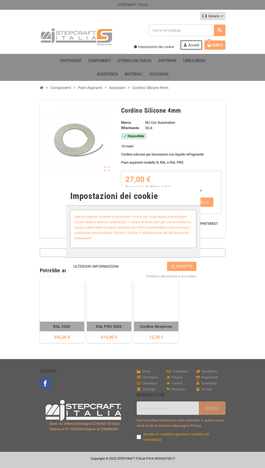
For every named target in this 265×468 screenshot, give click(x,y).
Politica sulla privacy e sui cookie (171, 276)
